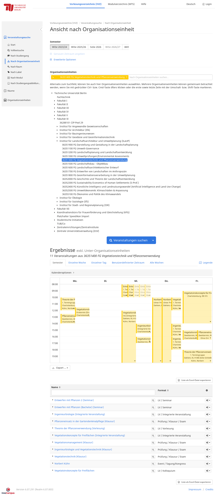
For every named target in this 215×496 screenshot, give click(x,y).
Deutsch (190, 4)
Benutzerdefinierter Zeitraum (128, 262)
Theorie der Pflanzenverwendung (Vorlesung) (80, 428)
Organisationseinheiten (16, 100)
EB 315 (204, 296)
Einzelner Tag (98, 262)
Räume (8, 90)
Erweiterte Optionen (63, 59)
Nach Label (14, 72)
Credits (209, 489)
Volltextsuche (15, 50)
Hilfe (143, 4)
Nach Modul (15, 77)
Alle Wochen (157, 262)
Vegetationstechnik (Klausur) (70, 456)
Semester (55, 41)
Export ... (60, 367)
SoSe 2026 (95, 46)
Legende (206, 262)
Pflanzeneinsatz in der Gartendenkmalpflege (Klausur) (85, 421)
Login (207, 4)
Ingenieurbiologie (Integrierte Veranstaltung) (80, 414)
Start (11, 44)
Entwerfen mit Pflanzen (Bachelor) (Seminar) (79, 407)
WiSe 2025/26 (78, 46)
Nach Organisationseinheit (23, 61)
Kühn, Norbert (68, 308)
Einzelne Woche (77, 262)
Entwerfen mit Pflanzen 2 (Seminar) (74, 400)
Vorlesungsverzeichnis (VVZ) (85, 4)
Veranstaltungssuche (16, 37)
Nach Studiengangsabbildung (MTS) (25, 83)
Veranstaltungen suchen (128, 240)
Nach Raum (14, 66)
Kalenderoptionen (62, 272)
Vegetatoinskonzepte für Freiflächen (74, 470)
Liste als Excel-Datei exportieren (194, 380)
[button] (74, 308)
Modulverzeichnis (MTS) (121, 4)
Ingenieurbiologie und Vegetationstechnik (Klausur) (83, 449)
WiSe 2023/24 (59, 46)
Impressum (195, 489)
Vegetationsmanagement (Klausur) (74, 442)
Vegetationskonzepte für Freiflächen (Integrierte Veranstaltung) (90, 435)
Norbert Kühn (160, 299)
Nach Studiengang (18, 55)
